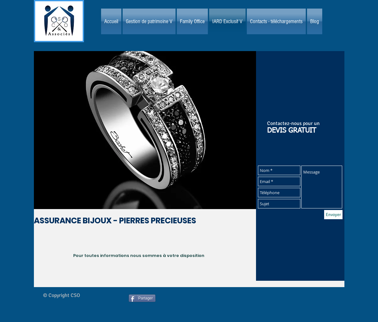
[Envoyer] (333, 214)
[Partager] (142, 298)
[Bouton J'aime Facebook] (202, 304)
